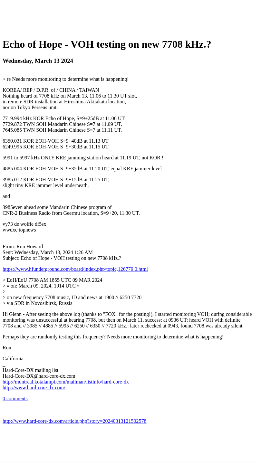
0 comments (15, 398)
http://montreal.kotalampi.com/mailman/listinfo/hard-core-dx (66, 381)
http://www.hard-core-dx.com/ (34, 387)
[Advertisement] (130, 17)
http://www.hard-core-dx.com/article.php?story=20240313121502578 (75, 421)
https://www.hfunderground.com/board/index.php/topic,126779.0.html (75, 269)
